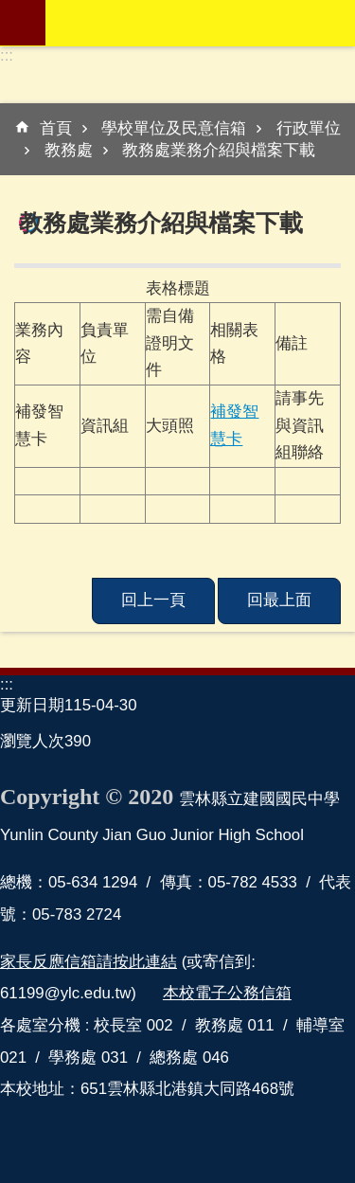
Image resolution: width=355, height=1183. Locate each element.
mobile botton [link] (22, 22)
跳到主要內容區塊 (9, 9)
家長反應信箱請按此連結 (88, 962)
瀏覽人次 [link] (32, 741)
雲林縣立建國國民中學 (200, 22)
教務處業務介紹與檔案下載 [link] (218, 150)
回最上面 (279, 600)
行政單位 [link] (308, 128)
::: (6, 55)
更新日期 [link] (32, 705)
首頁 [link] (56, 128)
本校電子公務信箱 (227, 993)
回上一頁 (153, 600)
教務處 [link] (68, 150)
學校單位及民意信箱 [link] (173, 128)
